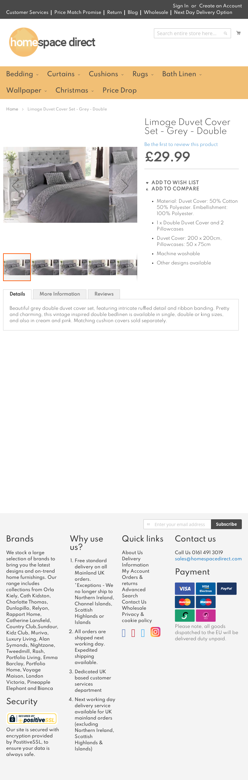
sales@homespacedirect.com (208, 559)
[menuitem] (21, 74)
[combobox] (192, 33)
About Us (132, 552)
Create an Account (220, 6)
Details (17, 294)
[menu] (124, 82)
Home (12, 109)
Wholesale (156, 12)
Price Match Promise (77, 12)
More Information (59, 294)
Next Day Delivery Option (203, 12)
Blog (133, 12)
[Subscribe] (226, 524)
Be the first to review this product (181, 144)
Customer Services (27, 12)
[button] (15, 185)
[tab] (17, 294)
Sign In (180, 6)
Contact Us (134, 602)
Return (114, 12)
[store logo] (52, 42)
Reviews (104, 294)
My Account (135, 571)
